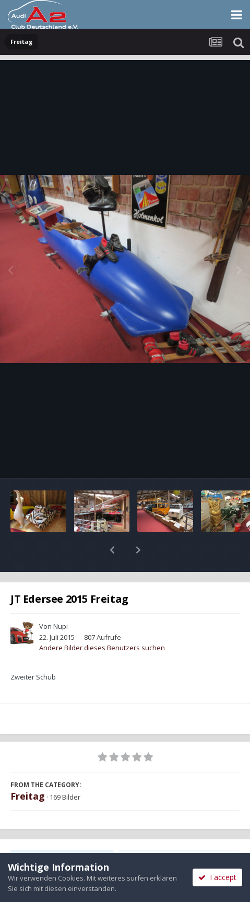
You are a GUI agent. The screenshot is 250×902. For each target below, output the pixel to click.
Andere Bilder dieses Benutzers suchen (102, 620)
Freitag (27, 769)
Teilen (62, 831)
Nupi (60, 599)
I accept (217, 877)
